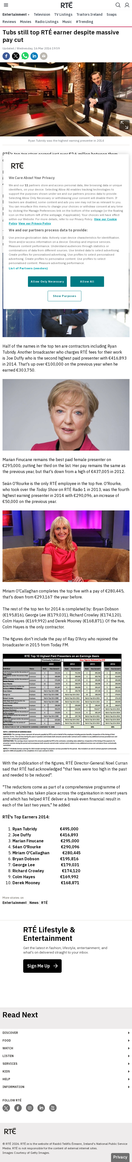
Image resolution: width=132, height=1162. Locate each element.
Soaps (112, 14)
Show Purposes (64, 296)
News (33, 902)
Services (9, 1063)
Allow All (87, 282)
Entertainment (14, 902)
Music (67, 21)
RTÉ (44, 902)
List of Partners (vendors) (28, 268)
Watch (7, 1048)
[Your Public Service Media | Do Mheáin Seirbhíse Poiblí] (9, 1131)
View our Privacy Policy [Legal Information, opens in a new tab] (34, 223)
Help (6, 1079)
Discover (10, 1033)
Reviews (9, 21)
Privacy (120, 1157)
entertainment (14, 14)
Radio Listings (46, 21)
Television (42, 14)
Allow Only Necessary (47, 282)
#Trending (84, 21)
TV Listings (63, 14)
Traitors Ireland (89, 14)
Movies (25, 21)
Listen (8, 1056)
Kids (6, 1071)
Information (13, 1087)
